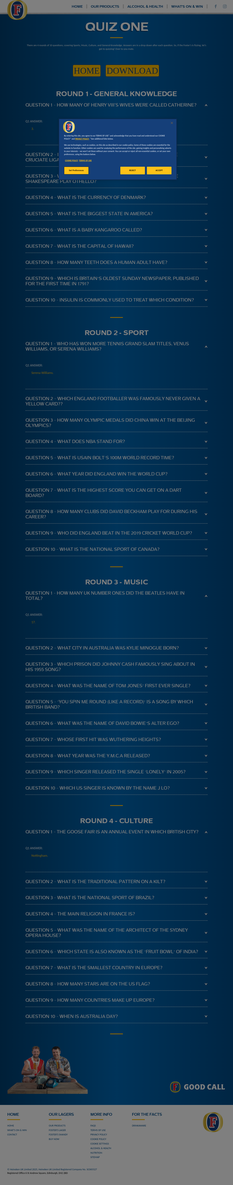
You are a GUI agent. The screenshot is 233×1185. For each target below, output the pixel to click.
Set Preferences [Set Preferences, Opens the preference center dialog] (76, 170)
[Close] (172, 123)
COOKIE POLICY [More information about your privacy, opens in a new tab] (71, 160)
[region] (118, 149)
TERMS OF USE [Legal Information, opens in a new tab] (85, 160)
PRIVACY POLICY (82, 139)
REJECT (132, 170)
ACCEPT (159, 170)
